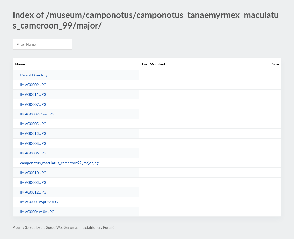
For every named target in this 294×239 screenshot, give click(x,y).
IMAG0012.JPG (33, 192)
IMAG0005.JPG (33, 123)
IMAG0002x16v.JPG (37, 114)
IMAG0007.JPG (33, 104)
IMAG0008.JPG (33, 143)
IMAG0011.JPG (33, 94)
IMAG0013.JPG (33, 133)
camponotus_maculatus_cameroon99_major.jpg (59, 162)
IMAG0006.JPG (33, 153)
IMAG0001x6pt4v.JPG (39, 201)
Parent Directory (34, 75)
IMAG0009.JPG (33, 84)
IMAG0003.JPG (33, 182)
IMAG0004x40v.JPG (37, 211)
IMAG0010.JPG (33, 172)
